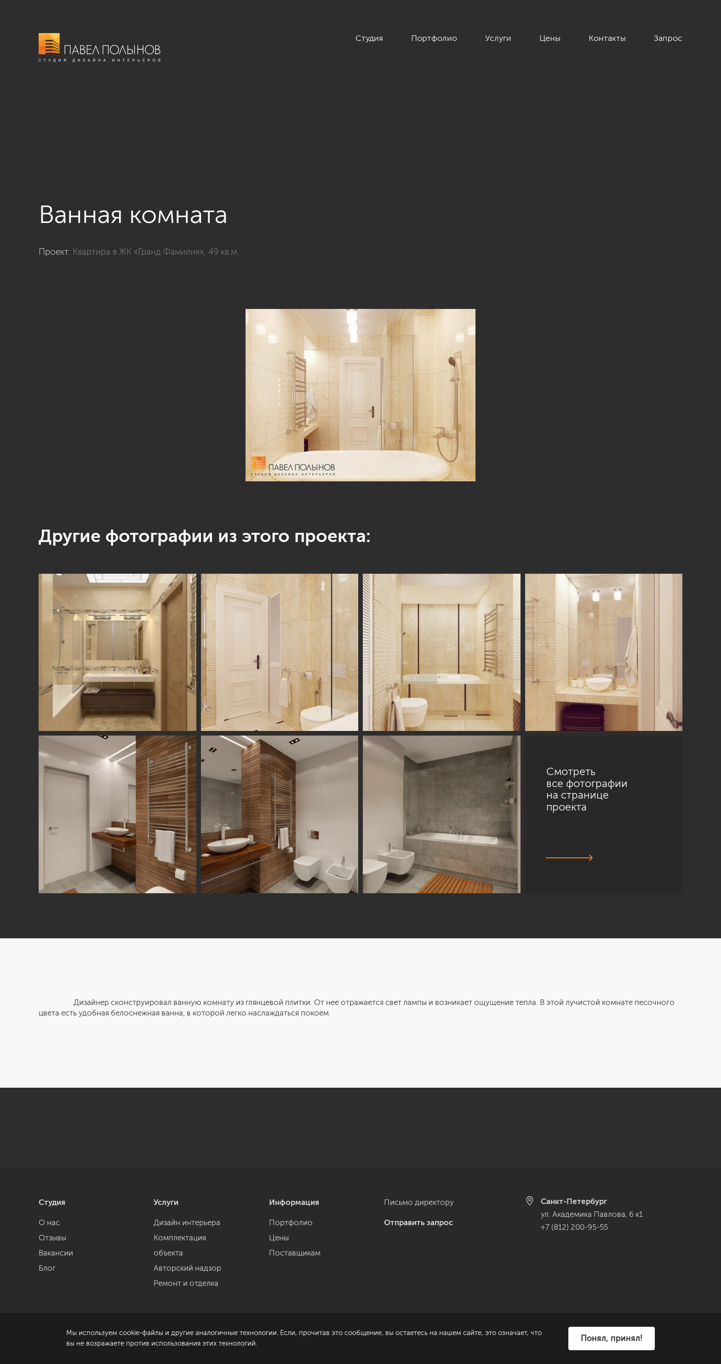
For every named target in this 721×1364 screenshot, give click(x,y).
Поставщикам (294, 1252)
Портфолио (434, 38)
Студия (369, 38)
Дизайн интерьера (187, 1222)
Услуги (498, 38)
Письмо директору (419, 1202)
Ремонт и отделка (186, 1283)
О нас (49, 1222)
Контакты (607, 38)
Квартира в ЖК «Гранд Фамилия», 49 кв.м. (156, 172)
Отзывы (52, 1237)
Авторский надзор (187, 1268)
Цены (550, 38)
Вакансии (56, 1252)
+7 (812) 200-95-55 (574, 1227)
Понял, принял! (611, 1338)
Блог (47, 1268)
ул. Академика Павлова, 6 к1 (592, 1214)
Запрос (668, 38)
